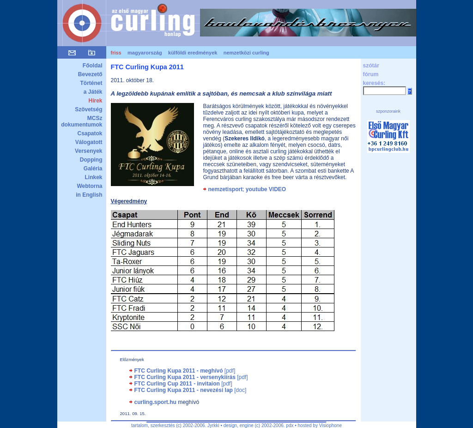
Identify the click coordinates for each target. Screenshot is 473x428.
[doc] (190, 390)
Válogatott (89, 142)
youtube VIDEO (266, 189)
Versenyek (88, 151)
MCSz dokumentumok (81, 121)
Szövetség (88, 109)
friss (116, 52)
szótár (371, 65)
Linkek (93, 177)
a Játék (93, 92)
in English (89, 195)
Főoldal (93, 65)
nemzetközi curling (246, 52)
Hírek (95, 100)
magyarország (144, 52)
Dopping (91, 160)
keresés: (374, 83)
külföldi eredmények (192, 52)
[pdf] (185, 371)
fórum (371, 74)
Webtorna (89, 186)
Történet (91, 83)
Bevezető (90, 74)
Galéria (93, 168)
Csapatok (89, 133)
